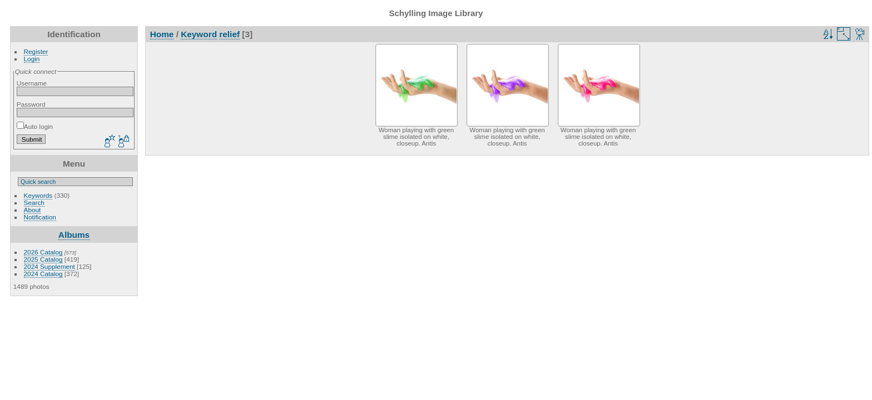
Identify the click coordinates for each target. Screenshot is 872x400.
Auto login (35, 126)
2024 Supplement (49, 266)
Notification (40, 217)
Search (34, 202)
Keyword (199, 34)
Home (162, 34)
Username (32, 83)
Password (31, 104)
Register (36, 51)
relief (229, 34)
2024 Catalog (43, 273)
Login (32, 58)
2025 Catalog (43, 259)
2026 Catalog (43, 252)
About (32, 209)
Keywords (38, 195)
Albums (74, 234)
